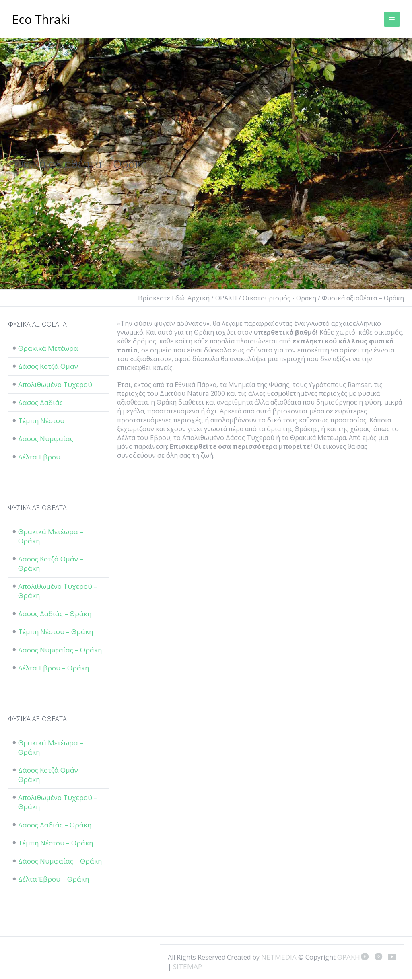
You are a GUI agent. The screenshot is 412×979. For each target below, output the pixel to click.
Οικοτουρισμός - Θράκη (279, 298)
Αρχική (198, 298)
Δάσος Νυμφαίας (45, 438)
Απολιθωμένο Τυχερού (55, 384)
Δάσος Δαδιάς (40, 402)
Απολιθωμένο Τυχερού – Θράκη (57, 591)
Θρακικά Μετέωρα (48, 348)
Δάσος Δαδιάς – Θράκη (54, 613)
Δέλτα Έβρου (39, 456)
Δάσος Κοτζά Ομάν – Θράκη (50, 563)
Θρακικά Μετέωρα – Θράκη (50, 536)
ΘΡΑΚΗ (41, 20)
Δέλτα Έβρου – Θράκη (53, 668)
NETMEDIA (279, 957)
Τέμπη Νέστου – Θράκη (55, 631)
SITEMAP (187, 966)
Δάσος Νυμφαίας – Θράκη (60, 649)
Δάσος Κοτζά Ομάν (48, 366)
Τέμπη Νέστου (41, 420)
